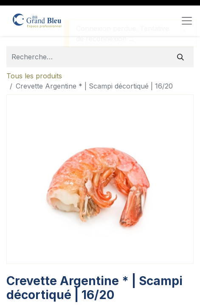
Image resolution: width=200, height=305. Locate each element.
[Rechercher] (180, 56)
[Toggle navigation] (187, 20)
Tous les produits (34, 76)
